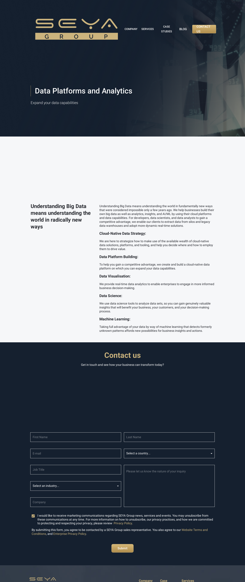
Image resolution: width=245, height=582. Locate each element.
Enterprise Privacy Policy (69, 534)
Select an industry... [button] (46, 486)
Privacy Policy (123, 523)
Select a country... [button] (138, 453)
